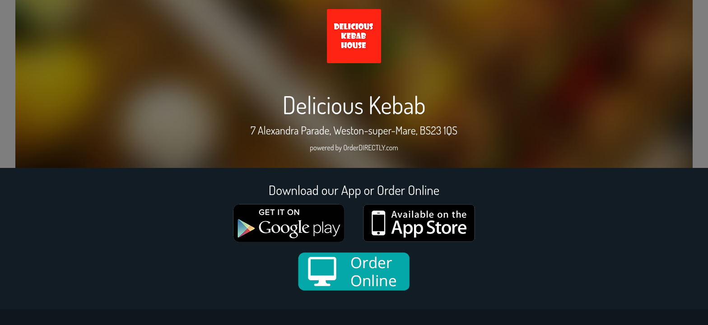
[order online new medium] (354, 271)
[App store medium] (419, 223)
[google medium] (289, 223)
